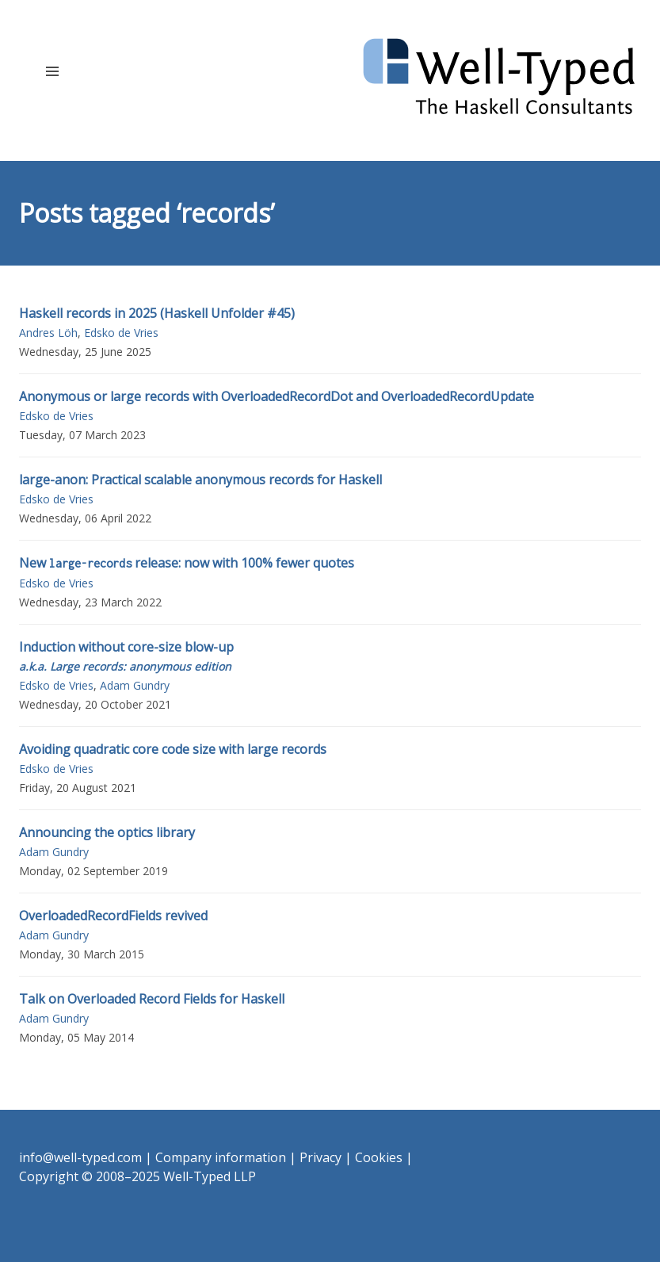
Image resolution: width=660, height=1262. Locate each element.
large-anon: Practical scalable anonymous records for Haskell (200, 479)
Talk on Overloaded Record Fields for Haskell (151, 999)
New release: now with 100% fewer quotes (186, 563)
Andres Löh (48, 332)
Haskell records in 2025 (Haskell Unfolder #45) (157, 313)
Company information (220, 1157)
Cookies (378, 1157)
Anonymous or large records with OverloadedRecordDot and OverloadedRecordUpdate (276, 396)
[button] (52, 71)
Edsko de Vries (121, 332)
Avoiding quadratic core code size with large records (172, 749)
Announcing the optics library (107, 832)
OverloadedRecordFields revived (113, 915)
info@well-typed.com (80, 1157)
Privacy (320, 1157)
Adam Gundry (135, 685)
